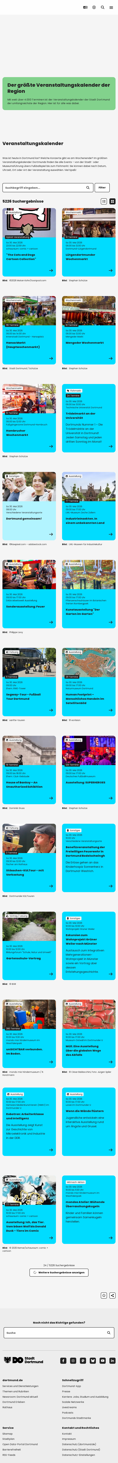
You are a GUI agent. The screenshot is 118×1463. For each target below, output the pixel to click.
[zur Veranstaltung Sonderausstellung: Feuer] (29, 594)
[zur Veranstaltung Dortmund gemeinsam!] (29, 506)
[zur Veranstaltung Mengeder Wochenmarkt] (89, 330)
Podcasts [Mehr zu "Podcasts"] (67, 1412)
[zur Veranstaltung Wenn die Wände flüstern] (89, 1122)
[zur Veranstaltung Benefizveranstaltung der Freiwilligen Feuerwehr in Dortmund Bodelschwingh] (89, 858)
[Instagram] (73, 1361)
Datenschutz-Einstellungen (78, 1455)
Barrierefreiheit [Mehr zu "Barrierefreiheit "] (11, 1449)
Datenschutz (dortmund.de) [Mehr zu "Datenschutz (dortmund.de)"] (79, 1444)
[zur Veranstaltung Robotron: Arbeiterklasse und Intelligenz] (29, 1122)
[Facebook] (63, 1361)
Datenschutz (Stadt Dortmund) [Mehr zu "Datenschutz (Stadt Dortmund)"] (81, 1449)
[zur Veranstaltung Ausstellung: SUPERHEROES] (89, 770)
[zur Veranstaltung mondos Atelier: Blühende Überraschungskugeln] (89, 1209)
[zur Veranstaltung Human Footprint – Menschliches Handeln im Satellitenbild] (89, 682)
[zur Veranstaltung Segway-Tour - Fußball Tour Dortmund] (29, 682)
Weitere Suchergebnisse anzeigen (59, 1272)
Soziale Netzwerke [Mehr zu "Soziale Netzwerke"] (73, 1402)
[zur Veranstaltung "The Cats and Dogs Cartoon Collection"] (29, 242)
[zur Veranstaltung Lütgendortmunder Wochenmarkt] (89, 242)
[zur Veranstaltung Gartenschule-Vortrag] (29, 946)
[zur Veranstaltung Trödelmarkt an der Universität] (89, 418)
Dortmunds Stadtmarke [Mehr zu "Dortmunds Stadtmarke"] (76, 1418)
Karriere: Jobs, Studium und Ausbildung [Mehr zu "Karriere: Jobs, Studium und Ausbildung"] (85, 1397)
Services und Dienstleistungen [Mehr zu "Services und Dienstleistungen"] (20, 1386)
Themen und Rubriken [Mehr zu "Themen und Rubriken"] (15, 1391)
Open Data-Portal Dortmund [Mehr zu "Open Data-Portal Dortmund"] (20, 1444)
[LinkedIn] (112, 1361)
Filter (102, 187)
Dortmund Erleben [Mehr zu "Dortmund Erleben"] (13, 1402)
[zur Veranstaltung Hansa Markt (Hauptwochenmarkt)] (29, 330)
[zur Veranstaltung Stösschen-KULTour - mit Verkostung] (29, 858)
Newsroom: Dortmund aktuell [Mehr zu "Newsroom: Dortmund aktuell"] (20, 1397)
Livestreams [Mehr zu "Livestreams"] (69, 1407)
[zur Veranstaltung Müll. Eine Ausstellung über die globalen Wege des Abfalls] (89, 1034)
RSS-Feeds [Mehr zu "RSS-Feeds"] (8, 1455)
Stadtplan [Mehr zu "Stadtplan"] (8, 1439)
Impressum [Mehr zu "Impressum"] (69, 1439)
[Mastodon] (83, 1361)
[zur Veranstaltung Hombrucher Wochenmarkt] (29, 418)
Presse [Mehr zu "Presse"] (66, 1391)
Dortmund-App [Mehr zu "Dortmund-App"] (71, 1386)
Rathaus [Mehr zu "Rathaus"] (7, 1407)
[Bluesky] (93, 1361)
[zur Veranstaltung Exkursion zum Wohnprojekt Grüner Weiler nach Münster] (89, 946)
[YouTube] (103, 1361)
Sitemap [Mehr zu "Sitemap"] (7, 1434)
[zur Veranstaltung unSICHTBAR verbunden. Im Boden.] (29, 1034)
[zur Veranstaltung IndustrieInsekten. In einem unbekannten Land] (89, 506)
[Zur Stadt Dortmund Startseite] (23, 7)
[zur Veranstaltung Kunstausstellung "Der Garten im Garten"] (89, 594)
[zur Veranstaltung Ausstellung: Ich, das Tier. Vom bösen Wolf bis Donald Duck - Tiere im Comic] (29, 1209)
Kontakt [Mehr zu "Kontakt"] (67, 1434)
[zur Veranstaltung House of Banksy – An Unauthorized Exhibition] (29, 770)
